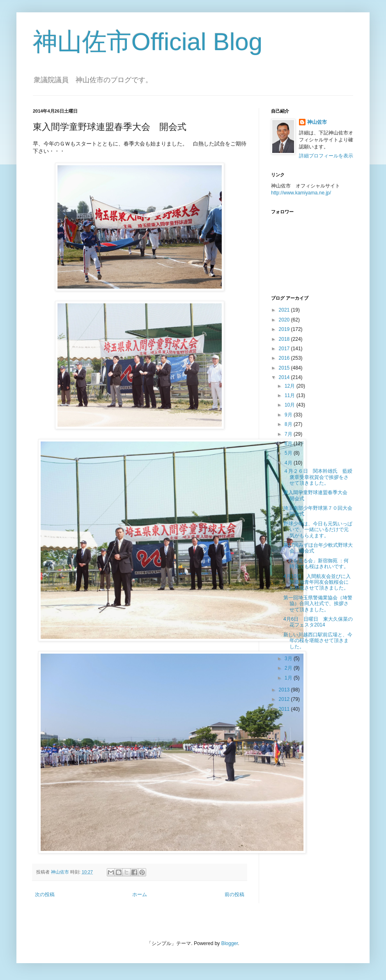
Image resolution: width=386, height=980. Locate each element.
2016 (285, 358)
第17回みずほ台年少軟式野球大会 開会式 (318, 548)
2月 (289, 668)
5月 (289, 453)
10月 (290, 405)
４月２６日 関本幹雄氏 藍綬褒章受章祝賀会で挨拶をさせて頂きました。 (317, 477)
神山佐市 (317, 122)
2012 (285, 699)
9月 (289, 415)
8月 (289, 424)
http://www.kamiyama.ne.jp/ (301, 193)
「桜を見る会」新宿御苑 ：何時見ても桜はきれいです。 (316, 563)
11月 (290, 395)
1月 (289, 678)
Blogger (229, 943)
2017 (285, 348)
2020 (285, 320)
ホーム (139, 894)
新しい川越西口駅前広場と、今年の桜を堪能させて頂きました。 (317, 640)
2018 (285, 339)
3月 (289, 658)
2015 (285, 368)
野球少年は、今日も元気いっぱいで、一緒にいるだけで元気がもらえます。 (317, 530)
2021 (285, 310)
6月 (289, 443)
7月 (289, 434)
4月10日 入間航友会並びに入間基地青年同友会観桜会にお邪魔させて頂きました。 (317, 582)
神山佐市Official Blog (147, 41)
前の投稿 (234, 894)
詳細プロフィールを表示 (326, 156)
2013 (285, 690)
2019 (285, 329)
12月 (290, 386)
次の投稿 (45, 894)
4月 (289, 463)
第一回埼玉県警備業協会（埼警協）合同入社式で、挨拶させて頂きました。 (317, 603)
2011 (285, 709)
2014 (285, 377)
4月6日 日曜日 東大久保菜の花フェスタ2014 (318, 622)
